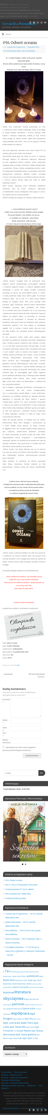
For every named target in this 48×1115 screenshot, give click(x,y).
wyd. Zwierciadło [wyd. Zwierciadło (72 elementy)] (15, 1038)
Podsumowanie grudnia (15, 898)
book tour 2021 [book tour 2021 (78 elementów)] (21, 980)
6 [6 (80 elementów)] (3, 972)
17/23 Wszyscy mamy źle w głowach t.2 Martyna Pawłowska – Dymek (25, 951)
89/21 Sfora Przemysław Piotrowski (21, 884)
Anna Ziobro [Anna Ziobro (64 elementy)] (21, 976)
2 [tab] (25, 864)
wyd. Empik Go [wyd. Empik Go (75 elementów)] (18, 1019)
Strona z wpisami (20, 1072)
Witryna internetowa (4, 741)
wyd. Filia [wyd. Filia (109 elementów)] (29, 1018)
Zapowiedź (8, 674)
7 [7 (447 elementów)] (5, 971)
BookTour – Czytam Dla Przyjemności (14, 1078)
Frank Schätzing (10, 51)
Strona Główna (6, 1072)
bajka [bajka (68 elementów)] (41, 976)
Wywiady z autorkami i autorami (12, 1085)
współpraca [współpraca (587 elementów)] (20, 1013)
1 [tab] (22, 864)
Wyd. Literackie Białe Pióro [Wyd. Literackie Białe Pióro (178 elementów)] (18, 1022)
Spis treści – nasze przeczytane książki (15, 1083)
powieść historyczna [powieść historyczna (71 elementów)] (14, 1008)
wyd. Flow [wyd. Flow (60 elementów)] (36, 1019)
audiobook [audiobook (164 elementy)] (33, 975)
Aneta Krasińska (12, 938)
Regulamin (5, 1088)
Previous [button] (6, 831)
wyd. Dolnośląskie (28, 51)
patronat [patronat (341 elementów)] (18, 1004)
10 (3, 51)
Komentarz (4, 700)
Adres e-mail (4, 732)
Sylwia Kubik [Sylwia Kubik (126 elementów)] (29, 1008)
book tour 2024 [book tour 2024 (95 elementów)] (23, 983)
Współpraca (31, 1085)
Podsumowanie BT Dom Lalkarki (19, 889)
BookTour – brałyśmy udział (11, 1075)
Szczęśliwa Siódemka (14, 947)
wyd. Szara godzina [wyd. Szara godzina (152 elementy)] (26, 1034)
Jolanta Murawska (13, 922)
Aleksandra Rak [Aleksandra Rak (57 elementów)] (18, 972)
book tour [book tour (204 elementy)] (9, 980)
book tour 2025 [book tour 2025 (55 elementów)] (36, 984)
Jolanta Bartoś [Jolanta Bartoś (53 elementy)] (7, 987)
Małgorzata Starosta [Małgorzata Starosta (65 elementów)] (31, 999)
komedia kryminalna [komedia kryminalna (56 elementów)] (36, 987)
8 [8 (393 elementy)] (8, 971)
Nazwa (4, 721)
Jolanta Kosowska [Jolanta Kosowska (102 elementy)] (20, 987)
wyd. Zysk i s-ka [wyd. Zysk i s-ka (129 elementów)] (30, 1038)
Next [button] (42, 831)
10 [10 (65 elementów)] (12, 972)
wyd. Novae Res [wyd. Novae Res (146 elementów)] (18, 1026)
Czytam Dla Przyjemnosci (16, 47)
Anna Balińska (11, 930)
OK (40, 772)
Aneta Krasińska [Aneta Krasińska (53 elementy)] (29, 972)
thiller (19, 51)
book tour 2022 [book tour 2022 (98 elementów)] (35, 980)
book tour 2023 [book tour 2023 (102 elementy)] (10, 983)
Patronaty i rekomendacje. (10, 1080)
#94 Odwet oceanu (13, 880)
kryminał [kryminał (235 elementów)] (8, 992)
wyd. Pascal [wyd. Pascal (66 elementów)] (30, 1027)
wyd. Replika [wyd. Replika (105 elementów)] (25, 1030)
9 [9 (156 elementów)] (9, 971)
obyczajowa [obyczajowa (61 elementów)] (7, 1005)
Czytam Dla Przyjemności (19, 23)
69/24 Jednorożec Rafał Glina (18, 893)
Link (18, 665)
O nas (40, 1085)
